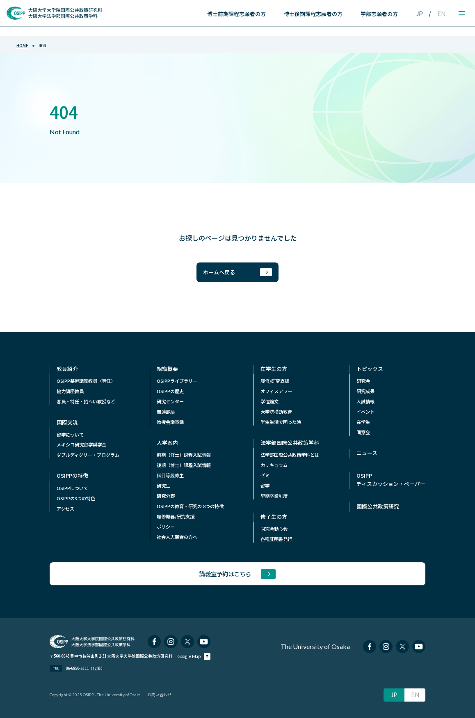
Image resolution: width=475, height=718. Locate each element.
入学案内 (167, 442)
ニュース (366, 453)
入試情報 (365, 401)
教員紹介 (67, 369)
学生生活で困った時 (280, 422)
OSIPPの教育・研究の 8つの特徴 (190, 506)
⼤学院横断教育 (276, 411)
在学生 (363, 422)
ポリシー (166, 526)
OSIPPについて (72, 488)
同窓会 (363, 432)
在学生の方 (273, 369)
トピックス (369, 369)
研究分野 (166, 495)
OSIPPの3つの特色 (76, 498)
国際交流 (67, 422)
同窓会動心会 (274, 528)
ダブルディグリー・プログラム (88, 454)
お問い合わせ (159, 694)
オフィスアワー (276, 391)
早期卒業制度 (274, 495)
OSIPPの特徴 (72, 475)
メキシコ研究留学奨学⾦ (81, 444)
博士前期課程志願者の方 (236, 14)
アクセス (65, 508)
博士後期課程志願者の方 (313, 14)
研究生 (163, 485)
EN (441, 13)
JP (419, 13)
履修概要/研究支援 (175, 516)
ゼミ (264, 475)
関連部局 (166, 411)
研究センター (170, 401)
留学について (70, 434)
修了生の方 (273, 516)
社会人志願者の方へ (177, 537)
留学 (264, 485)
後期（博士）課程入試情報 (184, 465)
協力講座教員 (70, 391)
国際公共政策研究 (377, 506)
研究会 (363, 380)
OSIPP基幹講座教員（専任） (86, 380)
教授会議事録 (170, 422)
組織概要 (167, 369)
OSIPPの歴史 (170, 391)
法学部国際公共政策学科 (289, 442)
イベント (365, 411)
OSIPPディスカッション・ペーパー (390, 479)
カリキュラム (274, 465)
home (22, 45)
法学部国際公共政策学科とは (289, 454)
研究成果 (365, 391)
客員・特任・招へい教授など (86, 401)
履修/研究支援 (274, 380)
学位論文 (269, 401)
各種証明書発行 (276, 539)
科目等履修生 (170, 475)
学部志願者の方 (379, 14)
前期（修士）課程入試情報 (184, 454)
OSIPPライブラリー (177, 380)
